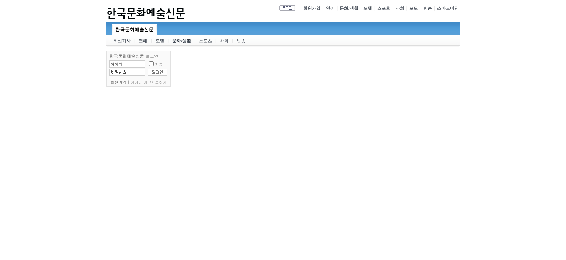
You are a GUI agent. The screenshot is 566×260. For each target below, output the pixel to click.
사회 (400, 8)
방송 (427, 8)
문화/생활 (349, 8)
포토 (413, 8)
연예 (330, 8)
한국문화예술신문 (134, 29)
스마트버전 (448, 8)
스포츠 (383, 8)
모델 (367, 8)
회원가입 (312, 8)
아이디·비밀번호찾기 (149, 82)
